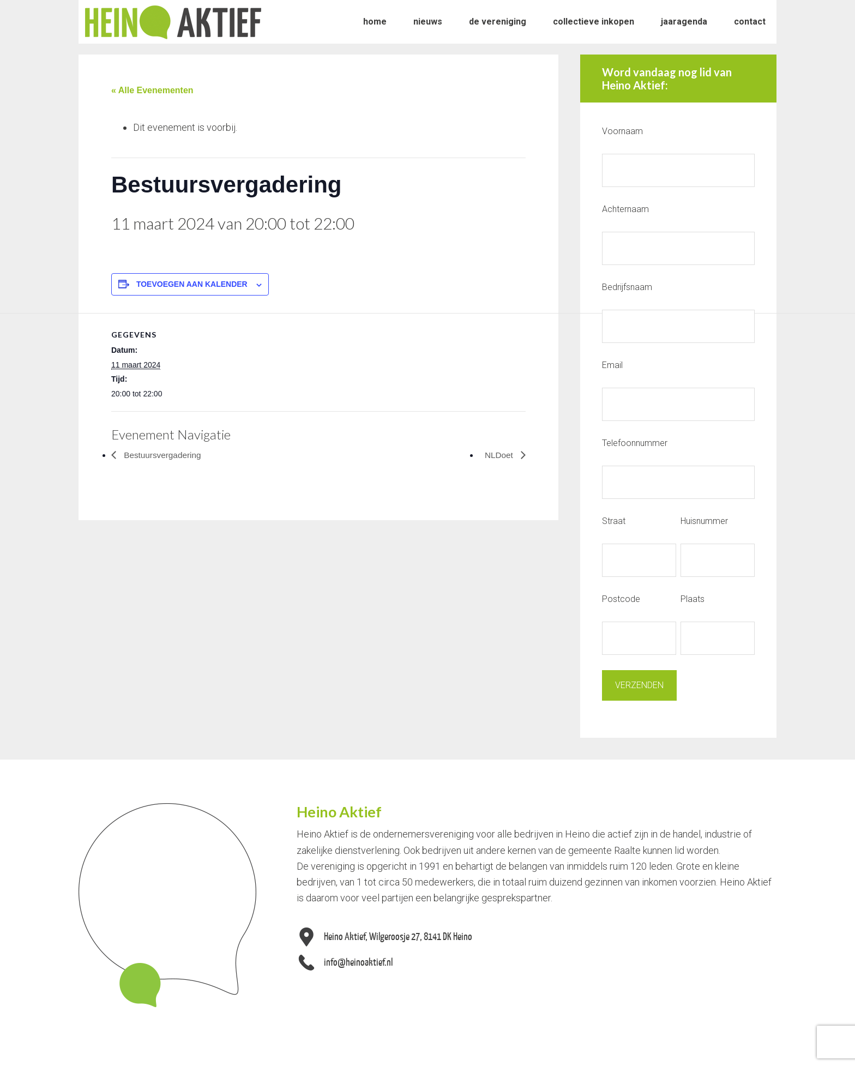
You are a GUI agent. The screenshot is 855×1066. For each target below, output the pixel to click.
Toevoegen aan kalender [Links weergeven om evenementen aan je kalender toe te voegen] (192, 284)
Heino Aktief (173, 22)
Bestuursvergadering (163, 455)
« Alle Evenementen (152, 90)
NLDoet (499, 455)
